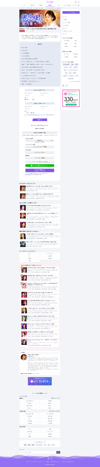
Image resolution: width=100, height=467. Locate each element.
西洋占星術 (76, 54)
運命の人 (66, 46)
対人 (29, 418)
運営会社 (63, 461)
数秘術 (29, 258)
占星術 (29, 260)
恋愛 (27, 30)
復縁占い (50, 403)
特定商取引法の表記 (70, 461)
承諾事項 (32, 135)
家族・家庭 (50, 418)
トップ (23, 5)
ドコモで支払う (40, 158)
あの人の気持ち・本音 (37, 8)
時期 (49, 444)
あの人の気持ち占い (32, 30)
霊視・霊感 (30, 431)
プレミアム (22, 30)
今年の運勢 (30, 423)
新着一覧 (32, 5)
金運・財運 (50, 416)
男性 (33, 99)
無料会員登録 (27, 174)
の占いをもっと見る (29, 373)
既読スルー (72, 75)
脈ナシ (65, 70)
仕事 (77, 75)
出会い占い (30, 408)
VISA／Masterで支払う (40, 146)
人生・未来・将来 (50, 413)
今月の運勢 (50, 423)
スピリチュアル (50, 253)
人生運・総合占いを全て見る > (54, 411)
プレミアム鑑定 (27, 8)
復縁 (70, 72)
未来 (45, 444)
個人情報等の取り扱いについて (37, 114)
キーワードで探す (76, 5)
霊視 (29, 444)
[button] (39, 141)
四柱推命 (50, 258)
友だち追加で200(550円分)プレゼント (40, 165)
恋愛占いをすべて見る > (55, 398)
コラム (58, 5)
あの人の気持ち (39, 444)
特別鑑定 (50, 5)
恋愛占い (31, 8)
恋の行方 (29, 403)
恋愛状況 (50, 400)
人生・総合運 (66, 40)
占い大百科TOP (21, 8)
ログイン (36, 173)
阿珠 (25, 444)
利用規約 (28, 135)
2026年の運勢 (70, 78)
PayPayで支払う (40, 152)
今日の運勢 (30, 421)
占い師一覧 (65, 25)
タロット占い (66, 54)
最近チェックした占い (67, 31)
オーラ (29, 256)
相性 (66, 72)
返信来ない (65, 75)
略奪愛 (74, 72)
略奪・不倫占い (30, 405)
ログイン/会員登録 (71, 12)
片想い (53, 444)
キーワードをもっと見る (75, 81)
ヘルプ (64, 34)
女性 (27, 99)
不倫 (72, 64)
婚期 (75, 43)
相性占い (50, 405)
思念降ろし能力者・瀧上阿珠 (33, 354)
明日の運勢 (50, 421)
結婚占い (50, 408)
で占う (39, 119)
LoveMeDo (66, 67)
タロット (29, 253)
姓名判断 (50, 256)
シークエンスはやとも (73, 70)
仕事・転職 (30, 416)
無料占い (41, 5)
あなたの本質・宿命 (29, 413)
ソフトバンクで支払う (40, 161)
